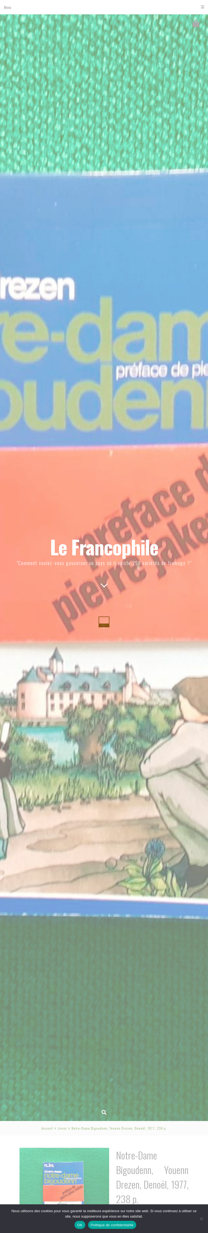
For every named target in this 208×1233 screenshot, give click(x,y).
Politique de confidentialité (112, 1225)
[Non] (201, 1218)
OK (79, 1225)
